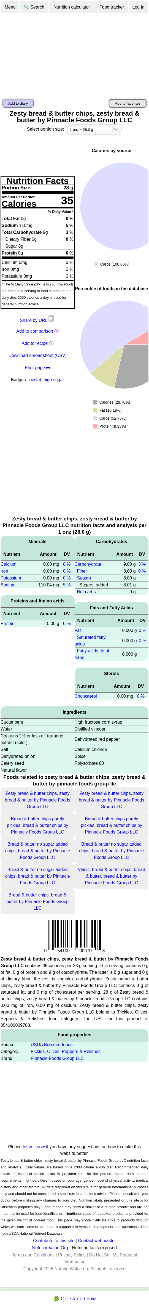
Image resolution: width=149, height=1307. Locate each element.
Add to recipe (35, 343)
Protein (8, 623)
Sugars (84, 578)
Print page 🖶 (37, 367)
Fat (78, 630)
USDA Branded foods (52, 1044)
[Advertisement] (74, 55)
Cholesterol (86, 696)
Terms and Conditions (33, 1255)
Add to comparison (34, 331)
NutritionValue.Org (50, 1247)
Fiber (82, 571)
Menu (10, 7)
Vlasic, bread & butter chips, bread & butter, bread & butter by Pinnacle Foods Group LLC (111, 876)
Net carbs (86, 591)
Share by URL (37, 320)
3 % (142, 564)
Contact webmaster (97, 1240)
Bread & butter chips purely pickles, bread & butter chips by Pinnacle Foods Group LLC (37, 825)
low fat (34, 379)
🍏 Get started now (74, 1298)
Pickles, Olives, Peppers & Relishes (66, 1051)
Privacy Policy (72, 1255)
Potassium (11, 578)
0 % (67, 564)
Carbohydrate (88, 564)
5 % (67, 585)
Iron (4, 571)
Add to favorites (127, 103)
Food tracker (111, 7)
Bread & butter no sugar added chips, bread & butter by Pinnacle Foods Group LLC (37, 851)
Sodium (8, 585)
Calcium (9, 564)
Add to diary (18, 103)
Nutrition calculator (71, 7)
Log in (138, 7)
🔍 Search (34, 7)
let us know (34, 1146)
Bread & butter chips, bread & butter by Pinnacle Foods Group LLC (37, 902)
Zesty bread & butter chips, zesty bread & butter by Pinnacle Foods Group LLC (37, 800)
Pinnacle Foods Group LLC (57, 1058)
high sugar (54, 379)
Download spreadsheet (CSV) (37, 355)
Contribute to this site (53, 1240)
